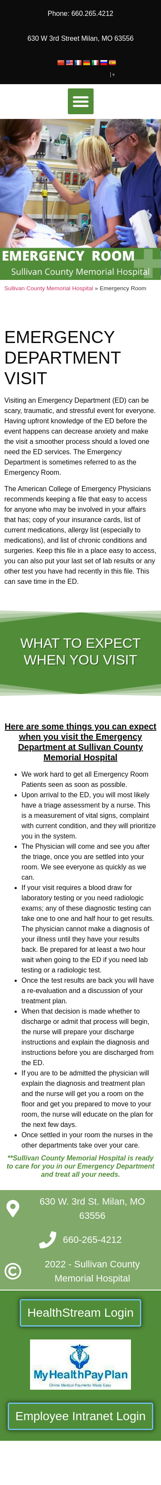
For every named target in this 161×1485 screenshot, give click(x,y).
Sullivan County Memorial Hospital (48, 288)
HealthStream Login (80, 1312)
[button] (81, 101)
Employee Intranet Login (80, 1416)
